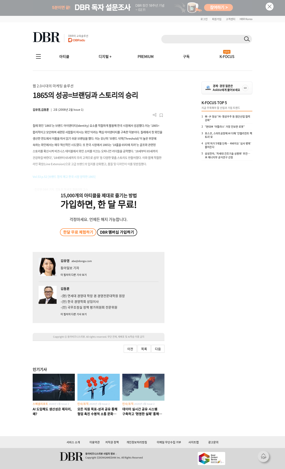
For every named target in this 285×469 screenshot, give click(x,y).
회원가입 (216, 19)
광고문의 (213, 442)
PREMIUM (146, 56)
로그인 (204, 19)
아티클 (64, 56)
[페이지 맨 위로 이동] (264, 457)
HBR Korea (246, 19)
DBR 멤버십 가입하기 (117, 232)
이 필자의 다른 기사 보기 (74, 274)
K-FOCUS (226, 56)
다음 (158, 348)
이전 (130, 348)
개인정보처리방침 (136, 442)
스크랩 (161, 115)
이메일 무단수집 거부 (169, 442)
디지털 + (105, 56)
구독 (186, 56)
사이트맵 (193, 442)
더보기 (154, 115)
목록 (144, 348)
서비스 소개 (73, 442)
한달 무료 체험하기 (78, 232)
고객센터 (230, 19)
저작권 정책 (112, 442)
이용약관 (94, 442)
